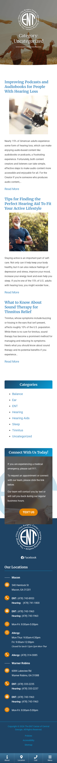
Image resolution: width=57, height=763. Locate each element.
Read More (12, 189)
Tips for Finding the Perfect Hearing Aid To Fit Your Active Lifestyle (28, 204)
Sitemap (28, 745)
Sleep (16, 424)
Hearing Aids (20, 418)
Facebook (28, 557)
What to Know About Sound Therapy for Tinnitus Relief (23, 307)
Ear (14, 400)
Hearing (17, 412)
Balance (17, 394)
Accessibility (28, 740)
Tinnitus (17, 430)
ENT (15, 406)
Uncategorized (22, 436)
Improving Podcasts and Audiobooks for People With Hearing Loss (26, 87)
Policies (28, 736)
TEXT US (28, 512)
